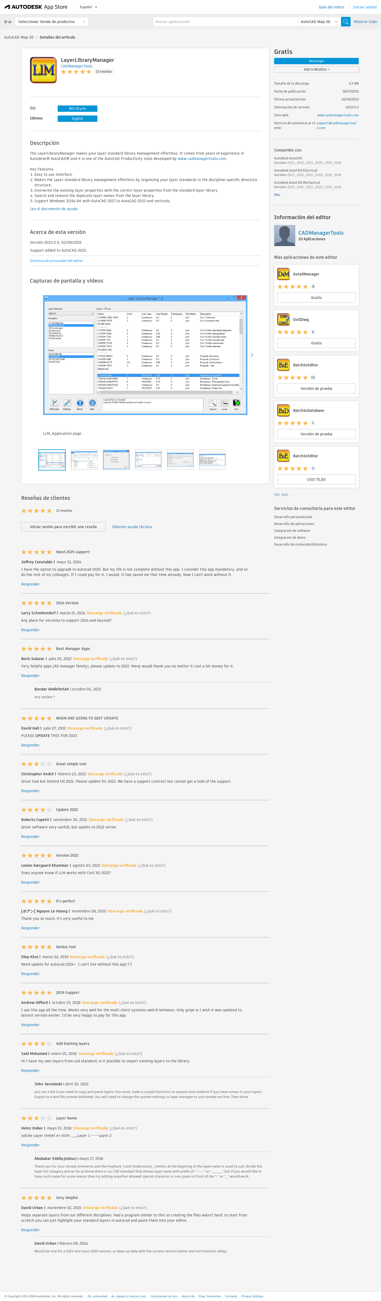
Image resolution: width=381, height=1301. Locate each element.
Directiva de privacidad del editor (56, 260)
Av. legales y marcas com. (129, 1296)
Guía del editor (331, 7)
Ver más (281, 494)
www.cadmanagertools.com (202, 158)
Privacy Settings (252, 1296)
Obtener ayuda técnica (132, 526)
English (77, 118)
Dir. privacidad (97, 1296)
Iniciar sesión (365, 7)
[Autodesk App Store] (36, 7)
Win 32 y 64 (77, 108)
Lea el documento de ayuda (54, 208)
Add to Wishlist (317, 69)
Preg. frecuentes (210, 1296)
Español (88, 7)
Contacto (231, 1296)
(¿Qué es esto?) (137, 613)
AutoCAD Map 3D (19, 37)
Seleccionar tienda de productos (46, 21)
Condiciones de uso (164, 1296)
